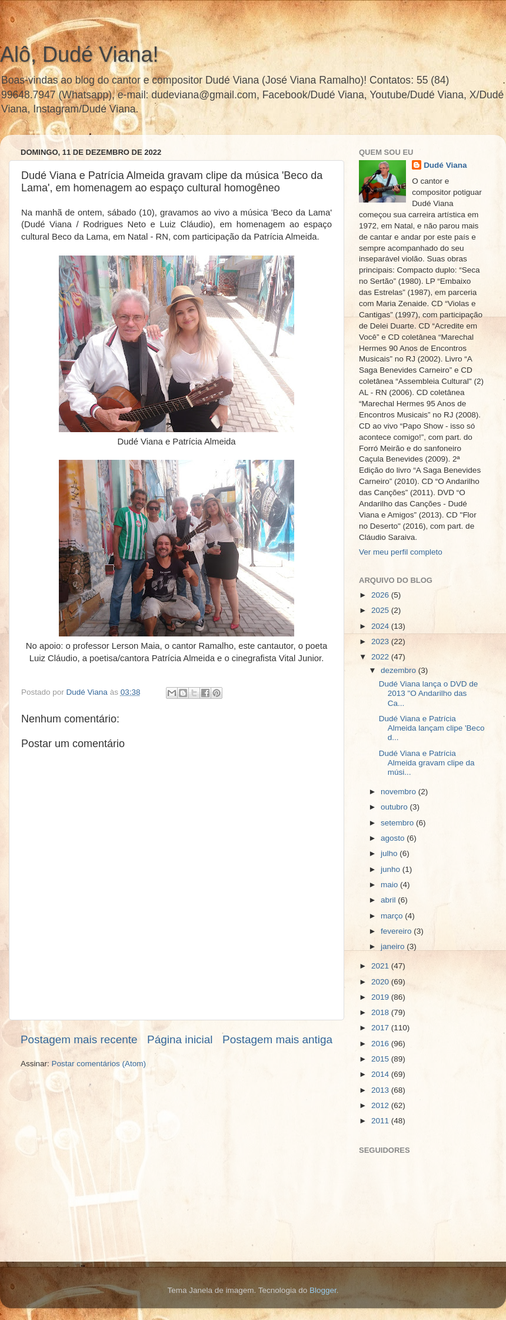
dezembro (399, 670)
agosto (394, 838)
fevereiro (397, 931)
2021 (381, 965)
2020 (381, 981)
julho (390, 853)
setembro (398, 822)
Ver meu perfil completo (400, 552)
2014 (381, 1074)
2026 (381, 595)
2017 (381, 1027)
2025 (381, 610)
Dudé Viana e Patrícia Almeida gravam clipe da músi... (427, 763)
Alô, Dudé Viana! (79, 54)
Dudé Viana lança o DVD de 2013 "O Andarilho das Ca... (428, 693)
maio (390, 884)
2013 (381, 1090)
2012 (381, 1105)
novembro (399, 791)
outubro (395, 806)
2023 (381, 641)
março (393, 915)
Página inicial (179, 1039)
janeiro (394, 946)
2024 (381, 626)
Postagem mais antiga (277, 1039)
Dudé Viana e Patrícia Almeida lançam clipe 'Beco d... (432, 728)
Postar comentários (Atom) (99, 1063)
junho (391, 869)
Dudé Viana (445, 165)
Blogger (323, 1290)
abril (389, 900)
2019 (381, 997)
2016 (381, 1043)
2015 (381, 1058)
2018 (381, 1012)
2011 (381, 1120)
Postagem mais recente (79, 1039)
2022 (381, 656)
